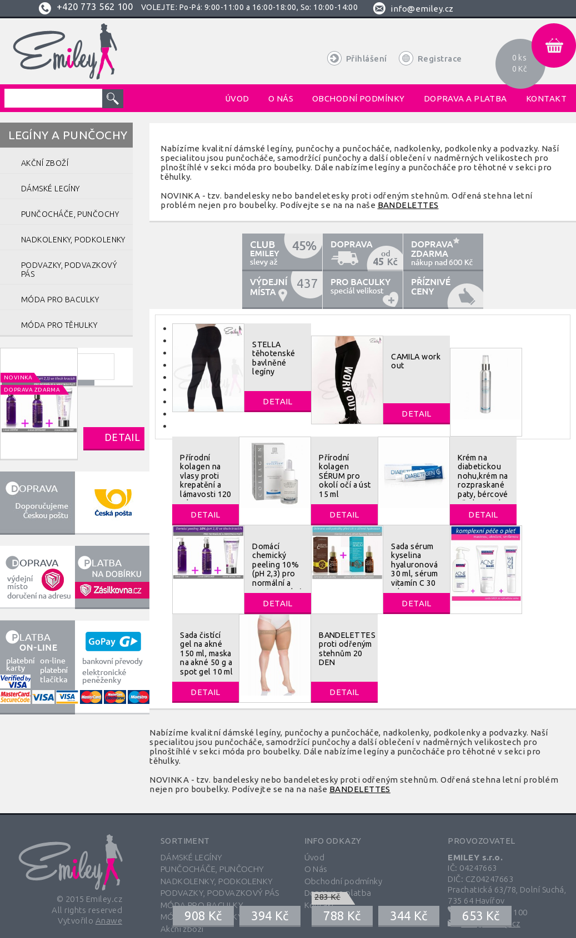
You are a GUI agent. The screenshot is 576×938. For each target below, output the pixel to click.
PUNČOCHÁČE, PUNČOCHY (212, 869)
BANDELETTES (408, 205)
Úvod (314, 857)
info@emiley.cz (421, 8)
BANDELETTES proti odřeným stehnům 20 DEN (347, 649)
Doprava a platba (338, 893)
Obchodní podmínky (343, 881)
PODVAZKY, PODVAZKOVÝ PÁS (220, 893)
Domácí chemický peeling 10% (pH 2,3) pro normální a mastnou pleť (277, 569)
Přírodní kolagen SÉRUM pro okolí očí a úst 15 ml (345, 476)
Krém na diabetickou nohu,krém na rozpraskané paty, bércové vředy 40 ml (483, 480)
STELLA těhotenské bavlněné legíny (273, 358)
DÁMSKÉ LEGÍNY (192, 857)
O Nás (316, 869)
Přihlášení (366, 58)
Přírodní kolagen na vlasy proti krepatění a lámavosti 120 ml (206, 480)
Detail (122, 437)
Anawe (109, 920)
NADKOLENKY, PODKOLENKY (217, 881)
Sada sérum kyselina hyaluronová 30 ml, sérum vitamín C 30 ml (414, 569)
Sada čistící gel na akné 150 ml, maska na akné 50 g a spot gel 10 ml (206, 653)
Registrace (440, 58)
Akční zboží (182, 929)
